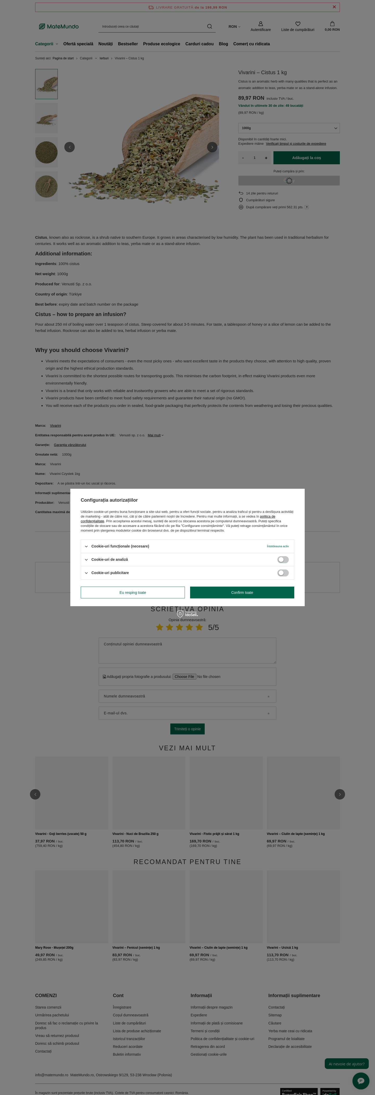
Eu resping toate (133, 592)
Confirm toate (242, 592)
